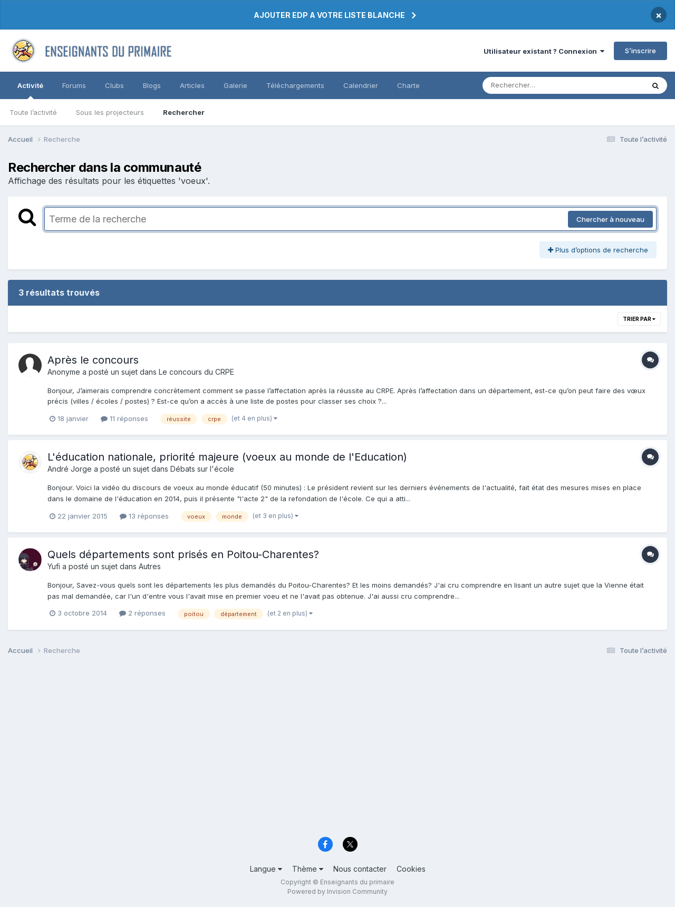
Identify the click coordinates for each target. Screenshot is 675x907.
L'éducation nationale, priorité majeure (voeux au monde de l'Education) (227, 457)
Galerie (235, 85)
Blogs (152, 85)
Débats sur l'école (202, 468)
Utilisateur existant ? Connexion (544, 51)
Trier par (639, 319)
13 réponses (144, 516)
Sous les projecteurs (110, 112)
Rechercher (184, 112)
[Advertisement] (324, 749)
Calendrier (360, 85)
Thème (307, 868)
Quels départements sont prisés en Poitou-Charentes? (183, 554)
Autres (150, 566)
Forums (74, 85)
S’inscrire (640, 50)
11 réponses (124, 418)
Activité (30, 90)
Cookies (411, 868)
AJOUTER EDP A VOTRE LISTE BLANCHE (329, 15)
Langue (266, 868)
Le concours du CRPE (196, 371)
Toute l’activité (33, 112)
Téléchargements (295, 85)
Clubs (114, 85)
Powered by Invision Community (337, 891)
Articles (192, 85)
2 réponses (142, 613)
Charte (408, 85)
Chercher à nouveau (610, 219)
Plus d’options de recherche (598, 250)
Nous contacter (360, 868)
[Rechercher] (533, 85)
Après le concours (93, 360)
